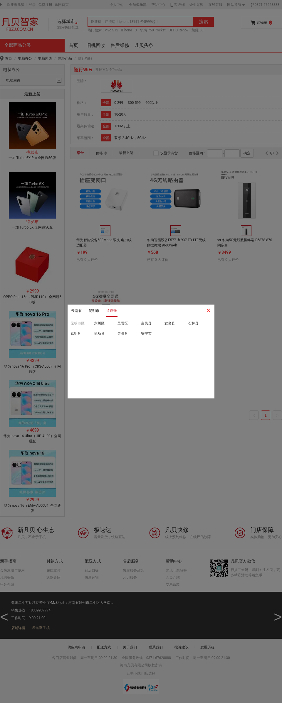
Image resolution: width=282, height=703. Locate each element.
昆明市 (94, 311)
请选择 (111, 310)
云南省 (76, 311)
